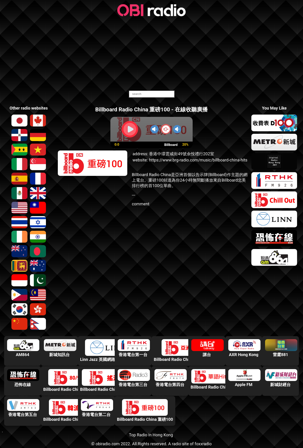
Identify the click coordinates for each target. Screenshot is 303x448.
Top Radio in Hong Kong (151, 434)
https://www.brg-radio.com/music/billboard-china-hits (198, 160)
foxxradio (203, 443)
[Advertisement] (151, 54)
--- (133, 195)
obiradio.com (108, 443)
